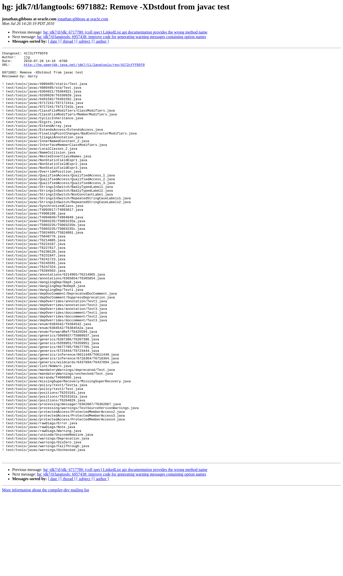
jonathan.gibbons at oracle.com (82, 19)
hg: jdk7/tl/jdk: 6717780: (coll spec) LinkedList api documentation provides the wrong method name (125, 32)
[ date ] (53, 41)
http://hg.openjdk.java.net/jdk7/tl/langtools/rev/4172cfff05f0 (84, 67)
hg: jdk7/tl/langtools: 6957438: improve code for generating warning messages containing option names (121, 37)
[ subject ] (84, 41)
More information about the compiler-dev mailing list (45, 571)
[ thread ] (67, 41)
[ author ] (101, 41)
